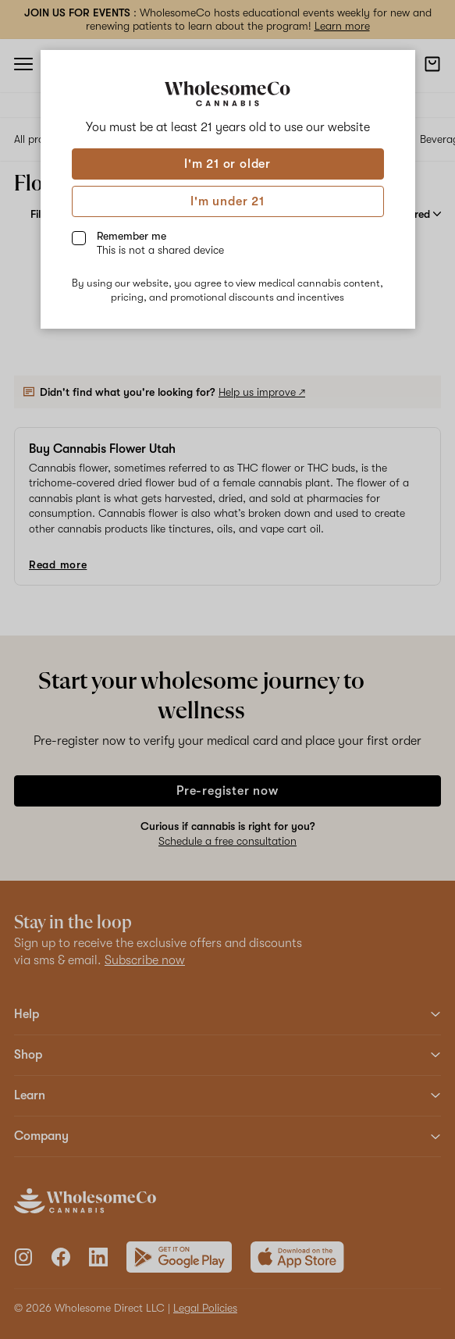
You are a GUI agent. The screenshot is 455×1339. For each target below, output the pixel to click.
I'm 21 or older (227, 164)
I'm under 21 (227, 201)
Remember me (160, 243)
